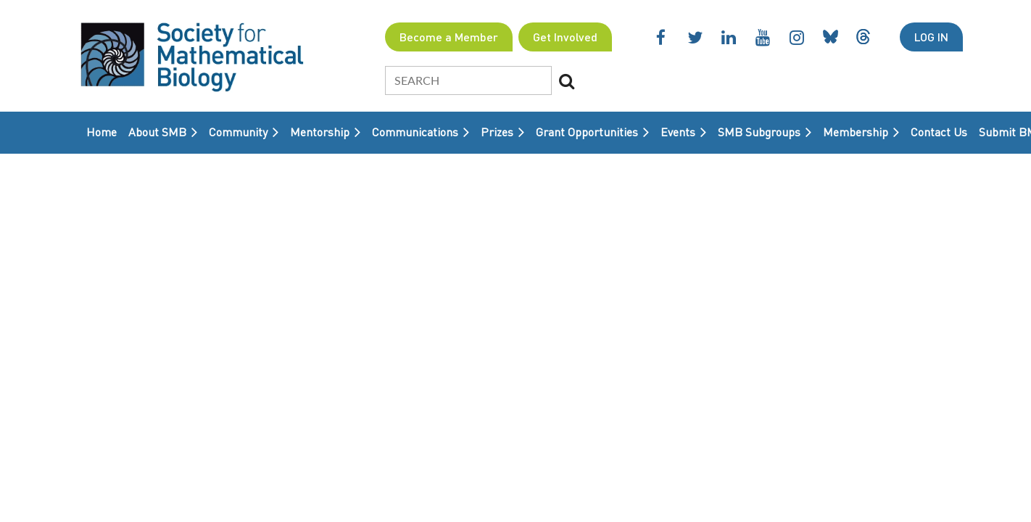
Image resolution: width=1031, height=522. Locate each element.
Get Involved (565, 37)
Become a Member (448, 37)
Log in (931, 37)
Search (566, 81)
